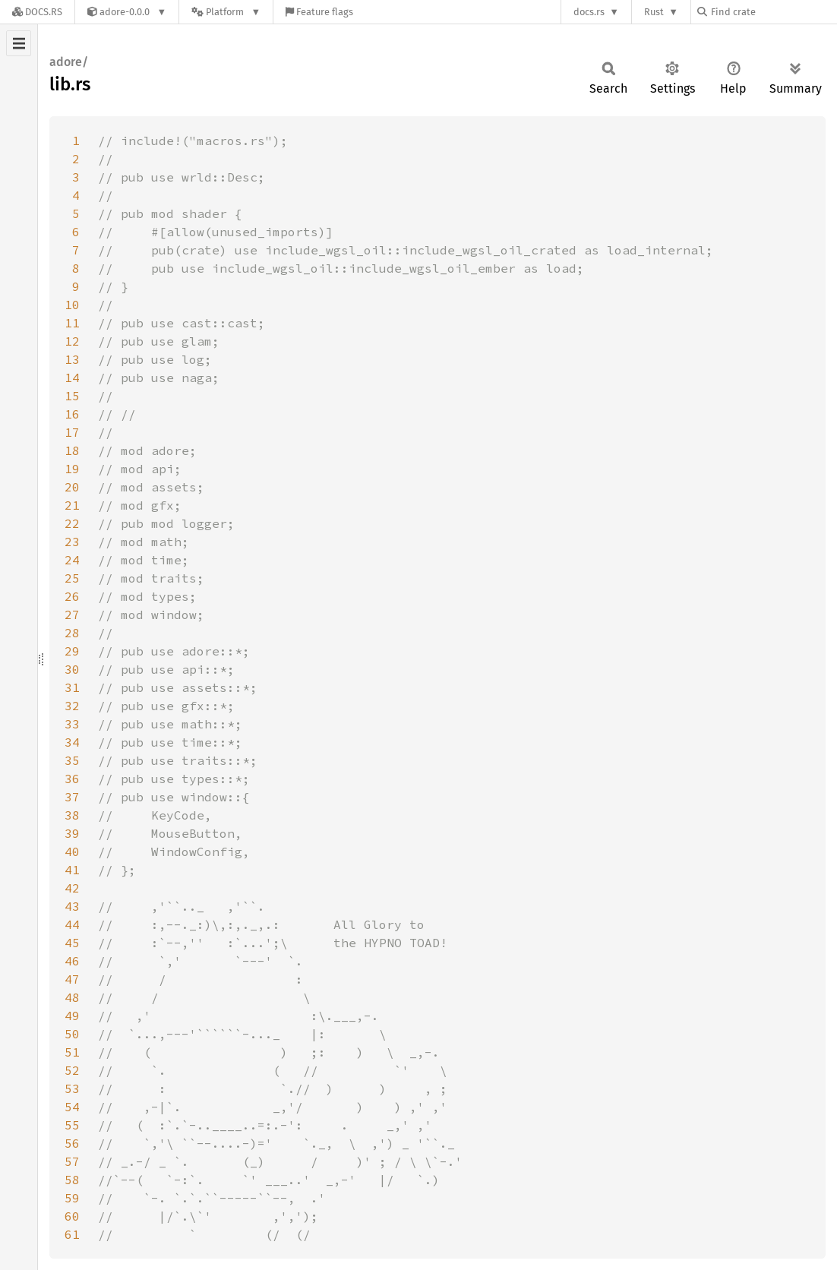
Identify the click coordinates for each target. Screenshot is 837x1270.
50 (72, 1033)
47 (72, 979)
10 (72, 304)
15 (72, 395)
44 (72, 924)
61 (72, 1234)
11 (72, 322)
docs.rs (589, 11)
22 (72, 523)
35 (72, 760)
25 (72, 578)
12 (72, 341)
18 (72, 450)
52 (72, 1070)
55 (72, 1125)
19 (72, 468)
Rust (654, 11)
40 (72, 851)
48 (72, 997)
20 (72, 486)
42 (72, 888)
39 (72, 833)
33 (72, 723)
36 (72, 778)
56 (72, 1143)
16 (72, 414)
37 (72, 796)
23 (72, 541)
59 (72, 1197)
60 (72, 1216)
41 (72, 869)
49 (72, 1015)
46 (72, 960)
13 (72, 359)
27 (72, 614)
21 (72, 505)
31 (72, 687)
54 (72, 1106)
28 (72, 632)
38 (72, 815)
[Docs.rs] (37, 12)
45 (72, 942)
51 (72, 1052)
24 (72, 559)
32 (72, 705)
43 (72, 906)
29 (72, 651)
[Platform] (226, 12)
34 (72, 742)
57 (72, 1161)
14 (72, 377)
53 (72, 1088)
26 (72, 596)
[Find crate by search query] (773, 12)
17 (72, 432)
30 (72, 669)
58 (72, 1179)
